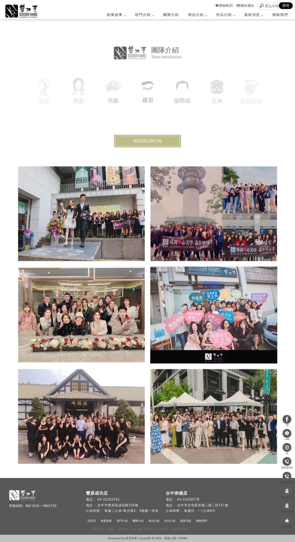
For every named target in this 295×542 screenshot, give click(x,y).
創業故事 (116, 15)
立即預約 (287, 522)
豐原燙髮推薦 (179, 528)
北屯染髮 (163, 528)
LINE (287, 435)
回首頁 (92, 520)
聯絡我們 (280, 15)
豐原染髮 (150, 528)
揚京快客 (131, 538)
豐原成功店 (287, 463)
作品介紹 (225, 15)
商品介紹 (197, 15)
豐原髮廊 (96, 528)
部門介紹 (144, 15)
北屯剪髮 (136, 528)
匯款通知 (245, 5)
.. (162, 538)
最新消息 (253, 15)
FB (287, 420)
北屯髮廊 (109, 528)
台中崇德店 (287, 478)
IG (287, 449)
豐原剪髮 (123, 528)
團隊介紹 (171, 15)
